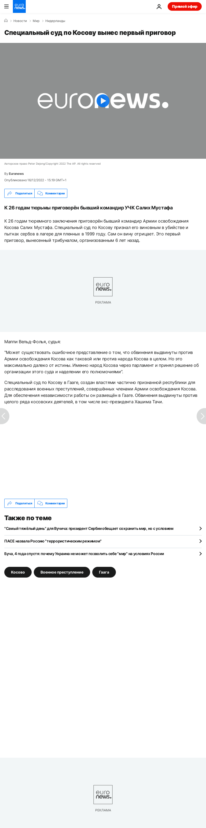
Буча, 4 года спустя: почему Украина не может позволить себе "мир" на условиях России (84, 553)
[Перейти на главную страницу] (19, 6)
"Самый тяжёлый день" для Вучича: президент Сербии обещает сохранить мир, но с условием (89, 528)
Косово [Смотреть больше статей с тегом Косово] (18, 572)
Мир (36, 21)
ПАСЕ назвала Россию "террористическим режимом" (53, 541)
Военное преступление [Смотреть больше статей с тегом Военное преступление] (62, 572)
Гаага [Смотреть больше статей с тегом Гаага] (104, 572)
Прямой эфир (184, 6)
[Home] (6, 21)
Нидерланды (55, 21)
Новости (20, 21)
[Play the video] (103, 101)
